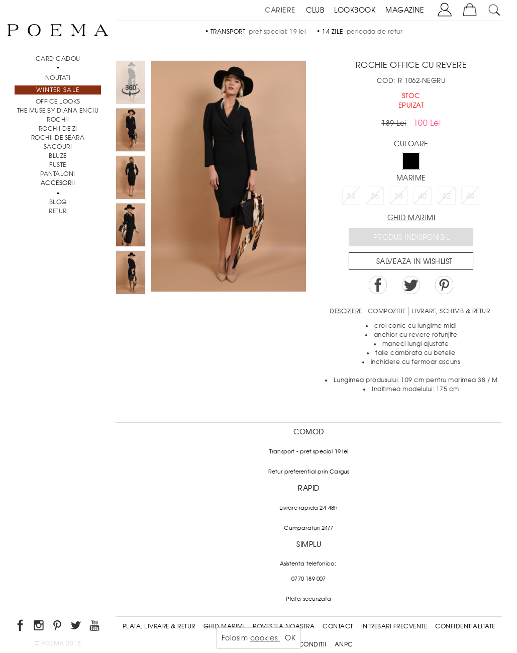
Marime (411, 178)
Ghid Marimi (224, 626)
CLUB (315, 10)
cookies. (265, 638)
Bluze (58, 155)
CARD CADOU (58, 58)
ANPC (344, 644)
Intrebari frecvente (394, 626)
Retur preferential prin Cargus (309, 471)
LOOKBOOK (354, 10)
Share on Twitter (411, 285)
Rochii (58, 119)
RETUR (58, 211)
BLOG (58, 202)
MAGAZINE (404, 10)
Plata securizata (308, 598)
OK (290, 638)
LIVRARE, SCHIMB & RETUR (450, 311)
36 (375, 196)
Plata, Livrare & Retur (159, 626)
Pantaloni (57, 173)
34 (351, 196)
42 (446, 196)
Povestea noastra (284, 626)
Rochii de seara (58, 137)
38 (398, 196)
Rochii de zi (58, 128)
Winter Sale (57, 90)
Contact (338, 626)
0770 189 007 (308, 578)
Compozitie (387, 311)
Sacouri (58, 146)
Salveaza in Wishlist (414, 261)
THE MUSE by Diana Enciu (58, 110)
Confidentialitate (465, 626)
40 (423, 196)
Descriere (346, 311)
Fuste (57, 164)
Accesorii (58, 182)
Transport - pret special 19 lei (308, 451)
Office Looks (58, 101)
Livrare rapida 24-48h (308, 507)
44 (470, 196)
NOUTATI (58, 77)
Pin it (444, 285)
